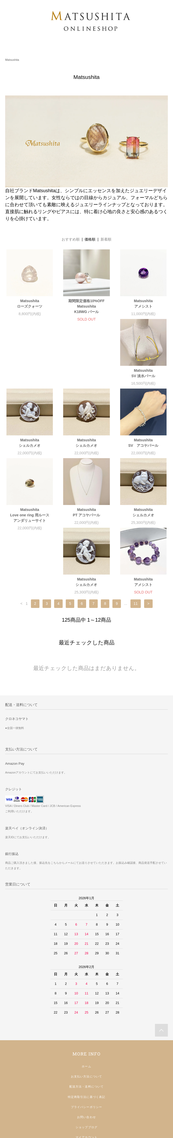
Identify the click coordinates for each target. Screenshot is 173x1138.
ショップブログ (86, 1068)
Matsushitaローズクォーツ (29, 303)
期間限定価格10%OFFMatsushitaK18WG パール (86, 306)
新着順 (106, 239)
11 (136, 545)
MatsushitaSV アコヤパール (30, 448)
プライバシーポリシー (86, 1048)
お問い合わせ (86, 1058)
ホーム (86, 1007)
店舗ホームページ (86, 1109)
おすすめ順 (71, 239)
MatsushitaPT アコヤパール (143, 448)
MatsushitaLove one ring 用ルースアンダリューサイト (86, 450)
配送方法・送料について (86, 1027)
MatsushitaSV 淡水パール (30, 378)
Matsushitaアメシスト (143, 303)
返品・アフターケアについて (86, 1088)
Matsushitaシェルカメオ (86, 378)
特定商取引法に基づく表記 (86, 1038)
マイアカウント (86, 1078)
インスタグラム (86, 1098)
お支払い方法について (86, 1017)
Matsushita (12, 59)
